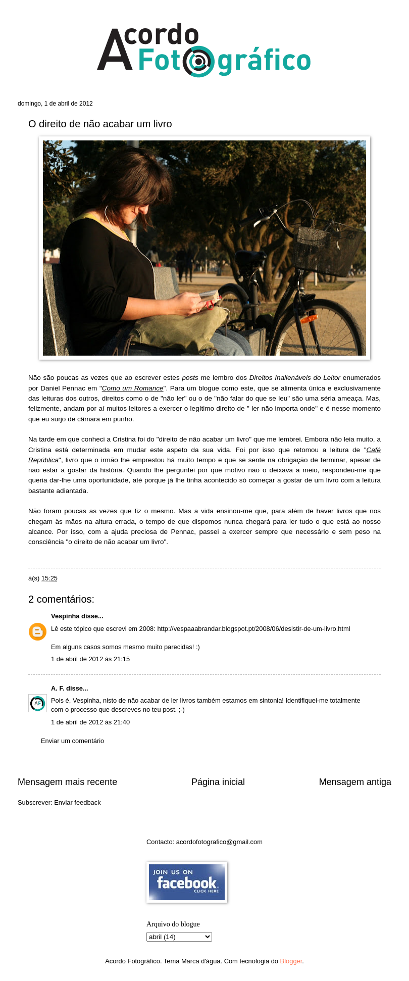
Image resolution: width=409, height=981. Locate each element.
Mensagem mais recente (67, 782)
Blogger (291, 961)
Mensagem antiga (355, 782)
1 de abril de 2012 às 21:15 (90, 659)
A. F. (57, 688)
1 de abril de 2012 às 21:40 (90, 722)
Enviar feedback (77, 802)
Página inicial (218, 782)
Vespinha (65, 616)
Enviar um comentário (72, 741)
